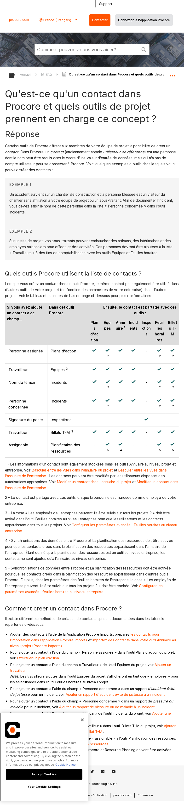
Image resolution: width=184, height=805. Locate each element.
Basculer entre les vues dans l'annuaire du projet (72, 470)
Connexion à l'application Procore (144, 20)
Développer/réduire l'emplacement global (172, 73)
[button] (144, 49)
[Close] (82, 720)
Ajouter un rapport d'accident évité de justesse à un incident (115, 694)
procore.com (19, 20)
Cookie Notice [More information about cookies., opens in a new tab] (65, 764)
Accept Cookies (44, 774)
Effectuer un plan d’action (38, 658)
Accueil (26, 74)
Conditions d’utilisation (91, 795)
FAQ (47, 74)
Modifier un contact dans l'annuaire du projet (94, 482)
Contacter (100, 20)
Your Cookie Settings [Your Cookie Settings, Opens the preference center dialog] (44, 786)
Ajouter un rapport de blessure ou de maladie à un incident (107, 707)
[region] (44, 757)
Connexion (145, 795)
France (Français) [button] (56, 20)
